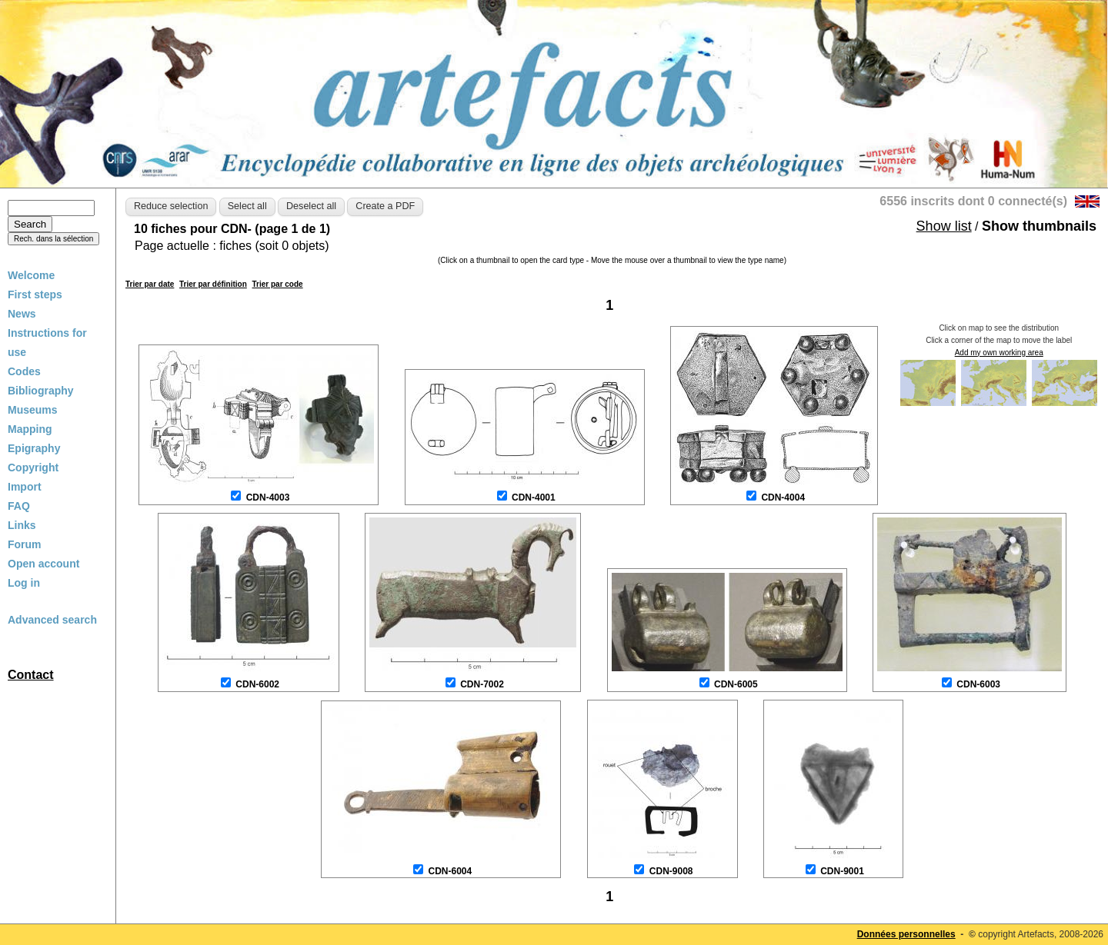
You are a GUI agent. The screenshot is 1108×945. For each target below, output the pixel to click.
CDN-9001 (842, 871)
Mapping (30, 429)
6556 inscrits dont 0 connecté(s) (973, 201)
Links (22, 525)
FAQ (19, 506)
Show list (944, 226)
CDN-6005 (736, 684)
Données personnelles (906, 934)
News (22, 314)
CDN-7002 (482, 684)
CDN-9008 (671, 871)
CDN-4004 (783, 497)
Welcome (31, 275)
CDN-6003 (978, 684)
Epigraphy (34, 448)
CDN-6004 (450, 871)
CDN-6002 (257, 684)
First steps (35, 294)
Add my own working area (999, 352)
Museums (33, 410)
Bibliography (41, 390)
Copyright (33, 467)
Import (25, 487)
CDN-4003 (268, 497)
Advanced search (52, 620)
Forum (25, 544)
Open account (43, 563)
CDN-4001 (534, 497)
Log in (24, 583)
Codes (24, 371)
